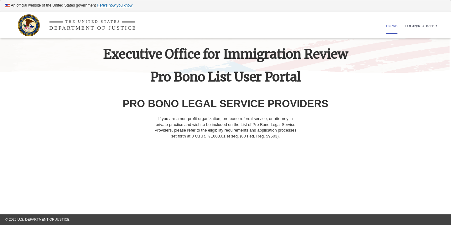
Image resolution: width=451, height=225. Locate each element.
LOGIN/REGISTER (421, 26)
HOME (391, 26)
